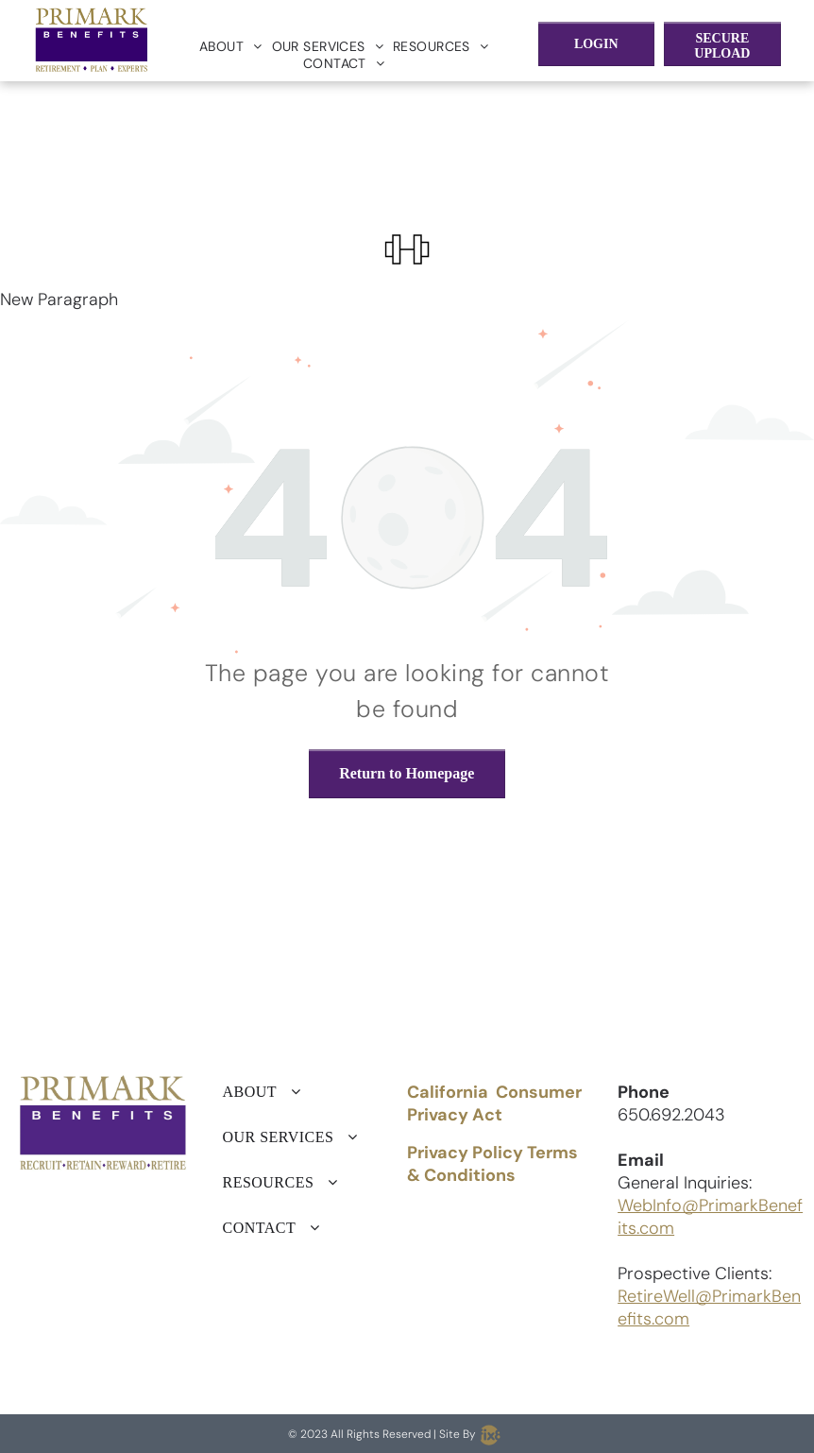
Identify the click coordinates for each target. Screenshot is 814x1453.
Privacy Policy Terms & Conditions (492, 1164)
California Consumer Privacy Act (494, 1103)
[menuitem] (231, 46)
